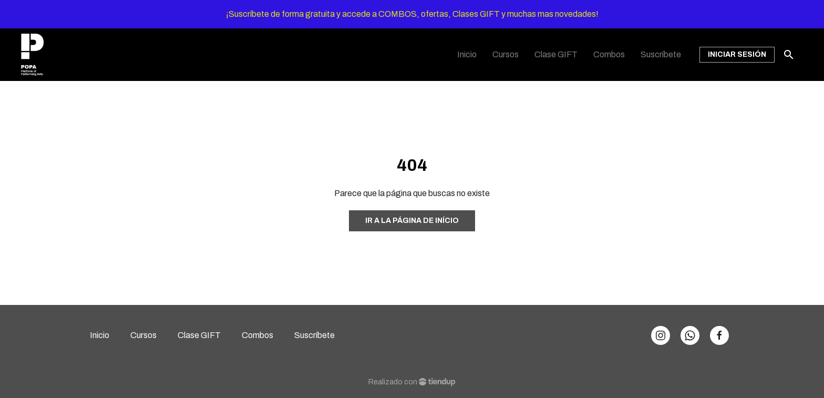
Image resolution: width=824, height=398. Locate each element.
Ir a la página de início (412, 220)
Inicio (99, 335)
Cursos (143, 335)
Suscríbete (314, 335)
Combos (257, 335)
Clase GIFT (199, 335)
